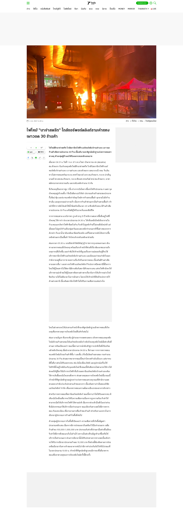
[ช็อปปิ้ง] (112, 9)
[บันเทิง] (83, 9)
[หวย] (97, 9)
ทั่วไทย (134, 121)
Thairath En (142, 3)
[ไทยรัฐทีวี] (57, 9)
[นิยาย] (104, 9)
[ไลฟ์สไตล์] (67, 9)
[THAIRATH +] (143, 9)
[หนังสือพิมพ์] (45, 9)
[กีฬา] (76, 9)
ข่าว (127, 121)
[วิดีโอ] (35, 9)
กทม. (141, 121)
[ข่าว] (28, 9)
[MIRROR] (131, 9)
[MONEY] (121, 9)
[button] (28, 157)
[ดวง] (91, 9)
